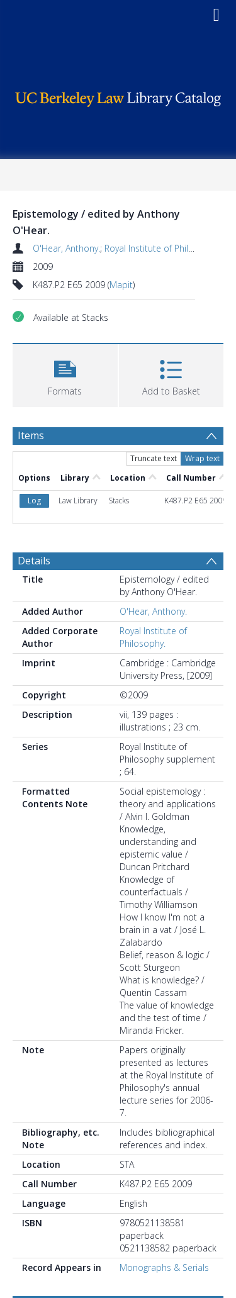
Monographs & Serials (164, 1267)
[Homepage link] (118, 96)
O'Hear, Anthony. (66, 248)
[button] (65, 374)
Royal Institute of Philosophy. (162, 248)
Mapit (121, 285)
